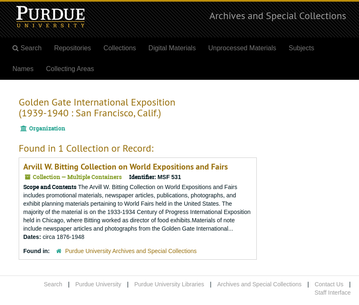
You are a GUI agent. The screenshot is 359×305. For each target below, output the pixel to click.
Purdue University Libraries (169, 284)
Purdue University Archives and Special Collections (131, 251)
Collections (119, 48)
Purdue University (98, 284)
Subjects (301, 48)
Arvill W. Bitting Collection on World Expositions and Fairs (125, 166)
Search (53, 284)
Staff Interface (333, 292)
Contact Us (329, 284)
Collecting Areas (70, 68)
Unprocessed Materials (242, 48)
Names (23, 68)
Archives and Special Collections (277, 15)
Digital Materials (172, 48)
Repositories (72, 48)
